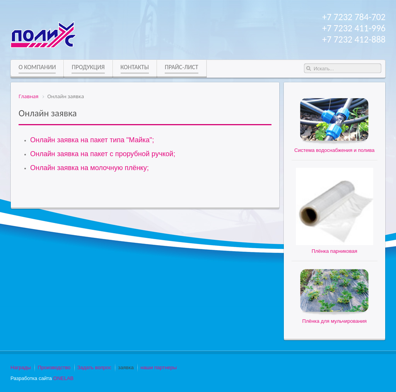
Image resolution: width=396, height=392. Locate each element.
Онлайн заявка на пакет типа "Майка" (91, 140)
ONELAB (63, 378)
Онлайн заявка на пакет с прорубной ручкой (101, 154)
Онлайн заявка (48, 113)
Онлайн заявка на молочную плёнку (88, 168)
